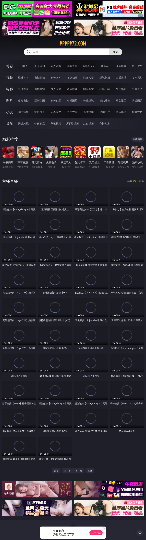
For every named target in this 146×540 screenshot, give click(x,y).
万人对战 (56, 66)
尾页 (89, 470)
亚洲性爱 (23, 89)
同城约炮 (23, 123)
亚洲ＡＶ (23, 77)
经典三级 (104, 89)
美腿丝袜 (88, 100)
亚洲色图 (39, 100)
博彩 (9, 66)
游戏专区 (72, 66)
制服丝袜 (88, 89)
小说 (9, 112)
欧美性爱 (72, 89)
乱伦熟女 (121, 89)
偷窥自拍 (23, 100)
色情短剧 (104, 123)
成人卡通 (56, 89)
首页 (56, 470)
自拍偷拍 (39, 77)
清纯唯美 (104, 100)
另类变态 (137, 89)
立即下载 (96, 532)
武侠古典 (72, 112)
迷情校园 (88, 112)
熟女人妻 (88, 77)
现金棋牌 (121, 66)
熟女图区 (121, 100)
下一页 (78, 470)
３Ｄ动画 (72, 77)
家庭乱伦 (39, 112)
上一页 (67, 470)
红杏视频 (88, 123)
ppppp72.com (73, 43)
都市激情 (23, 112)
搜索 (115, 52)
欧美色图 (56, 100)
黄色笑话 (121, 112)
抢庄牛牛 (137, 66)
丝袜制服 (104, 77)
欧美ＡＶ (56, 77)
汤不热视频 (72, 123)
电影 (9, 89)
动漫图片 (72, 100)
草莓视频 (56, 123)
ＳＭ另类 (137, 77)
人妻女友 (56, 112)
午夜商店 (39, 123)
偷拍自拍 (39, 89)
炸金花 (105, 66)
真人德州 (39, 66)
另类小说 (104, 112)
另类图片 (137, 100)
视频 (9, 77)
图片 (9, 100)
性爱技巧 (137, 112)
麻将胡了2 (88, 66)
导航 (9, 123)
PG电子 (23, 66)
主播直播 (121, 77)
